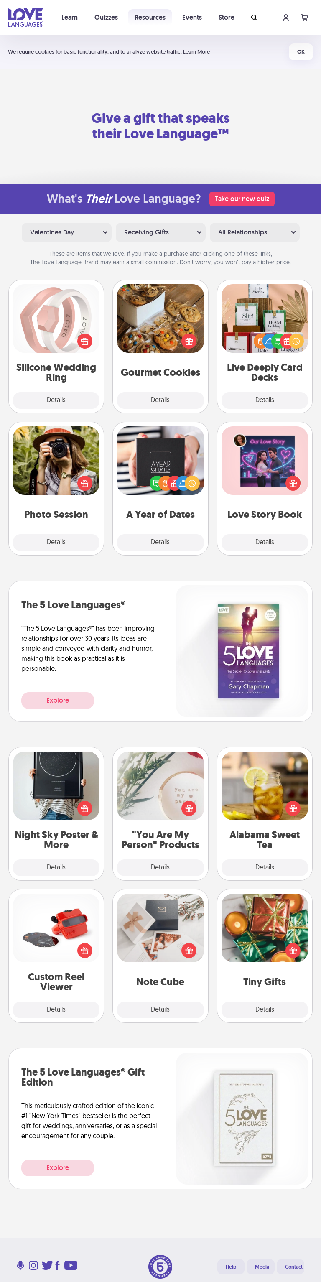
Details (56, 400)
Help (231, 1267)
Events (192, 17)
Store (226, 17)
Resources (150, 17)
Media (262, 1267)
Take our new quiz (242, 198)
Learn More (196, 51)
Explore (57, 700)
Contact (294, 1267)
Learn (69, 17)
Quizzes (106, 17)
